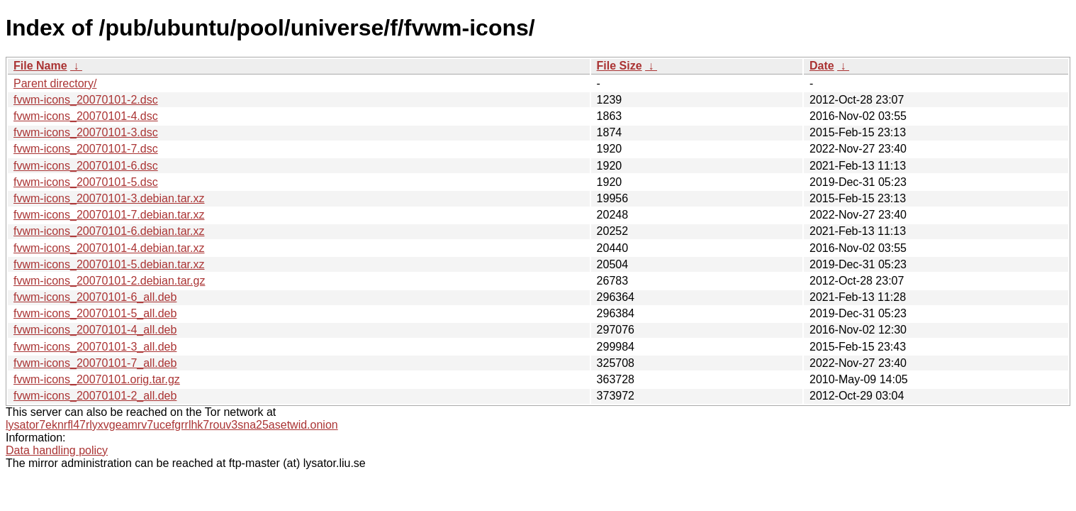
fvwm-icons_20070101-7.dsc (85, 149)
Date (821, 66)
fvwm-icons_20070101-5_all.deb (94, 313)
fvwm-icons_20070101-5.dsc (85, 182)
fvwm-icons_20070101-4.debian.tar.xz (109, 248)
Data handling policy (57, 450)
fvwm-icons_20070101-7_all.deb (94, 363)
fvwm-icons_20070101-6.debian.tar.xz (109, 231)
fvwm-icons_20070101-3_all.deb (94, 347)
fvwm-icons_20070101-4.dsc (85, 116)
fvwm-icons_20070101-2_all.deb (94, 396)
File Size (619, 66)
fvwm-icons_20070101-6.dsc (85, 166)
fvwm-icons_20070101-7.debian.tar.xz (109, 215)
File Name (40, 66)
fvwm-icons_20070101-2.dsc (85, 100)
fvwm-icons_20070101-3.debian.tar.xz (109, 198)
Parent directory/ (54, 83)
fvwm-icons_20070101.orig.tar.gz (96, 379)
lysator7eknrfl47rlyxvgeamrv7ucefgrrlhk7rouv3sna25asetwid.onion (172, 425)
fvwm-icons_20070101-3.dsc (85, 132)
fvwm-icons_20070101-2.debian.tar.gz (109, 281)
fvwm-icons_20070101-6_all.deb (94, 297)
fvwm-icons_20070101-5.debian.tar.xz (109, 264)
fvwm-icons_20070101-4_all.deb (94, 330)
